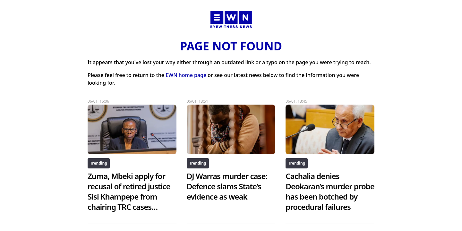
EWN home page (186, 75)
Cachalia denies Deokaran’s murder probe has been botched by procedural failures (330, 191)
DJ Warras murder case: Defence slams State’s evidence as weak (227, 186)
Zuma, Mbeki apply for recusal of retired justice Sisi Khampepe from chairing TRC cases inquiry (129, 196)
